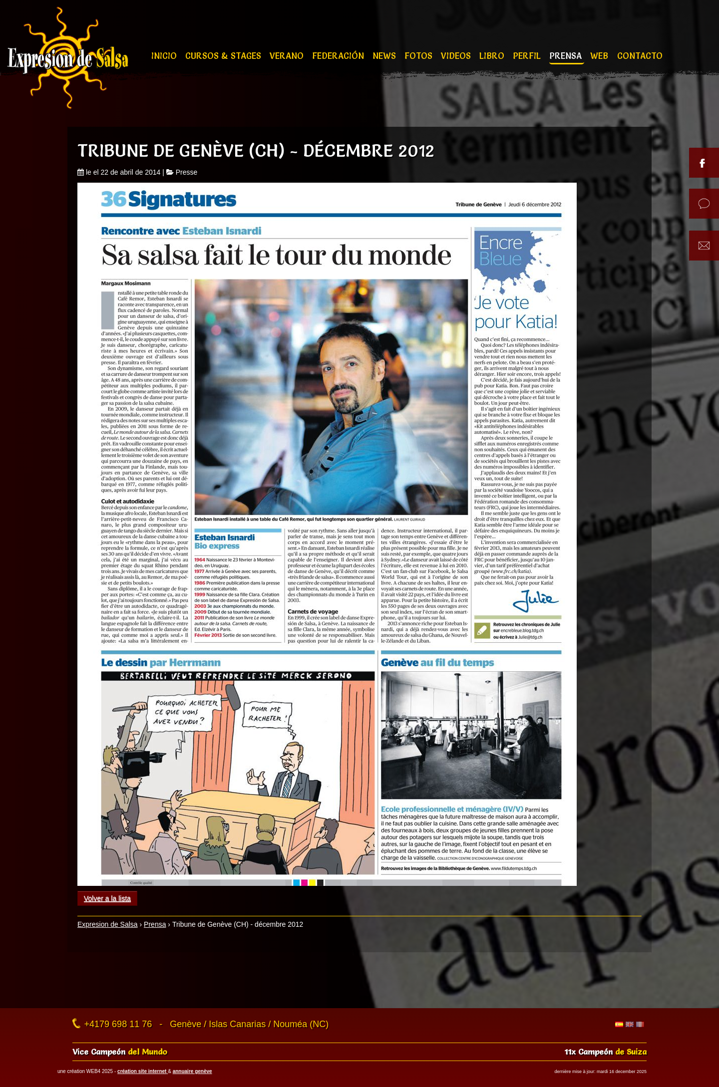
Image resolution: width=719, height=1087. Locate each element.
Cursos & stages (224, 55)
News (385, 55)
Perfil (528, 55)
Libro (493, 55)
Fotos (419, 55)
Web (600, 55)
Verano (288, 55)
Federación (339, 55)
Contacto (640, 55)
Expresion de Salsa (107, 924)
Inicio (165, 55)
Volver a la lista (107, 898)
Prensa (566, 55)
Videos (457, 55)
